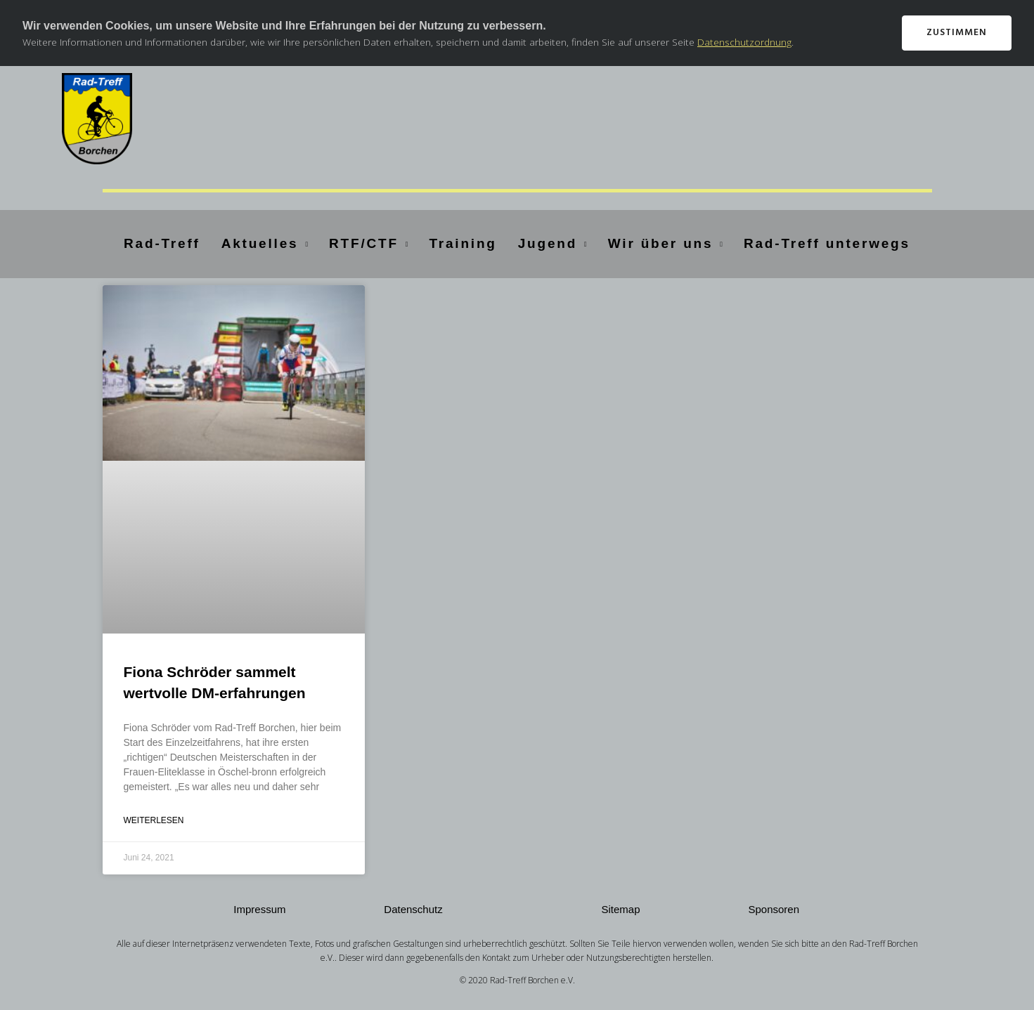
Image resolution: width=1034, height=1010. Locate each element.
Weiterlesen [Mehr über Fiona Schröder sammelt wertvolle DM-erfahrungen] (154, 820)
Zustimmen (956, 32)
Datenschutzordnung (744, 41)
